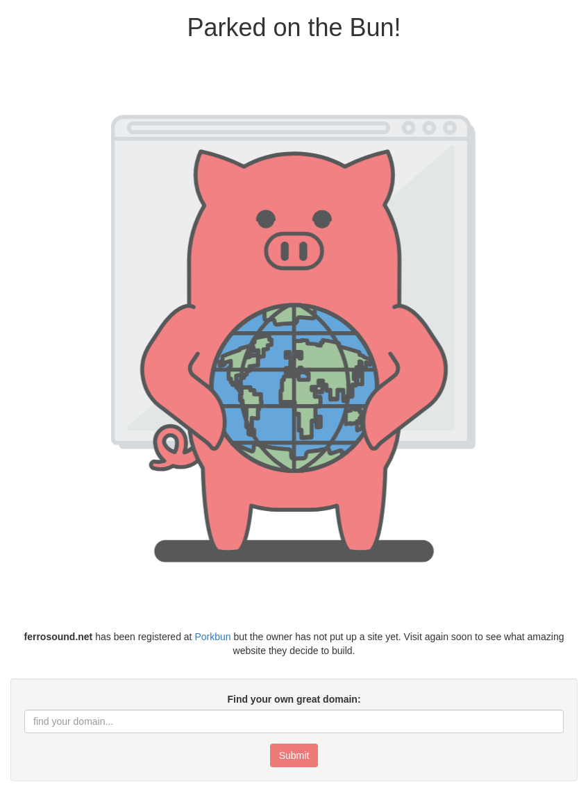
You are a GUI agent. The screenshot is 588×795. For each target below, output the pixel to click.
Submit (294, 755)
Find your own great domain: (293, 699)
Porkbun (212, 636)
